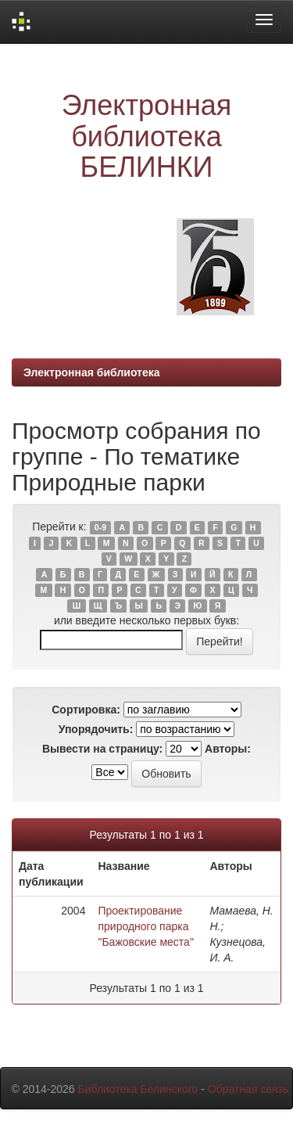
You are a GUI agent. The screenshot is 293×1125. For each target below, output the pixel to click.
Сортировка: (86, 709)
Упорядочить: (96, 729)
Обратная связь (248, 1089)
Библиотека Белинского (137, 1089)
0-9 (100, 527)
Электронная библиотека (91, 372)
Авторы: (228, 748)
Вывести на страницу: (102, 748)
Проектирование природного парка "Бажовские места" (145, 926)
